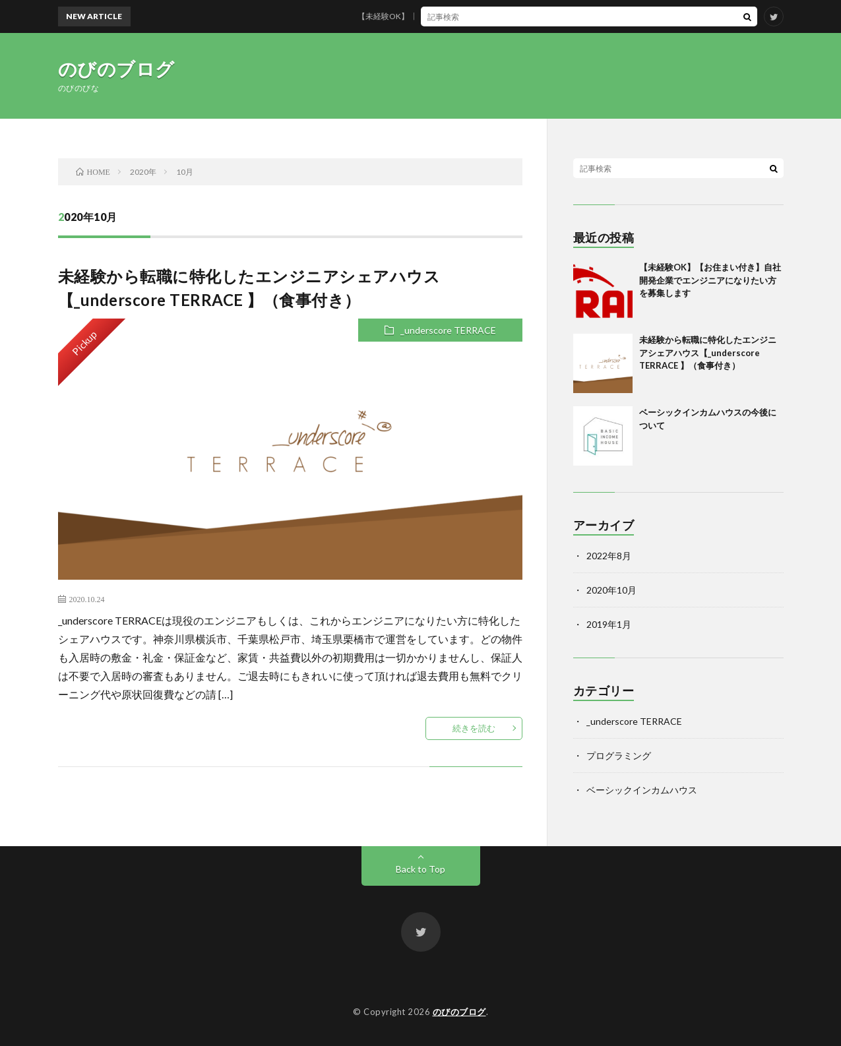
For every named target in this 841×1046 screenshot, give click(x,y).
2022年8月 (608, 555)
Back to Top (420, 869)
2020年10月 (611, 590)
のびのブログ (116, 68)
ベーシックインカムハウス (641, 789)
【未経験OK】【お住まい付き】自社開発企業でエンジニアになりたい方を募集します (519, 16)
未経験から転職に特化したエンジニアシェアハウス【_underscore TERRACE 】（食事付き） (707, 352)
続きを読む (473, 728)
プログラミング (618, 755)
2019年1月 (608, 624)
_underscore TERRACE (448, 330)
